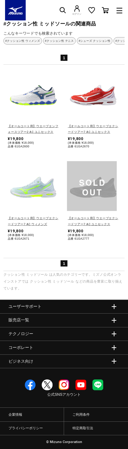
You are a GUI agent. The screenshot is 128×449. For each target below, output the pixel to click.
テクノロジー (20, 333)
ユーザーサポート (25, 306)
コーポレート (20, 347)
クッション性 (14, 274)
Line (97, 384)
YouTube (80, 384)
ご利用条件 (81, 414)
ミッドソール (37, 274)
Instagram (64, 384)
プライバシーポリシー (25, 428)
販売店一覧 (18, 320)
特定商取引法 (82, 428)
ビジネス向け (20, 361)
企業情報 (15, 414)
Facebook (30, 384)
